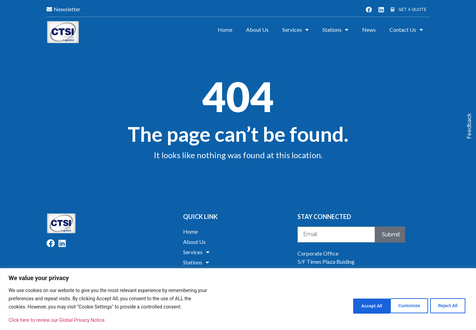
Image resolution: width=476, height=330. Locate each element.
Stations (335, 30)
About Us (257, 29)
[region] (238, 299)
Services (295, 30)
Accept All (447, 305)
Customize (358, 305)
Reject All (403, 305)
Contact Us (406, 30)
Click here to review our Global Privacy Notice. (57, 320)
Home (225, 29)
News (369, 29)
